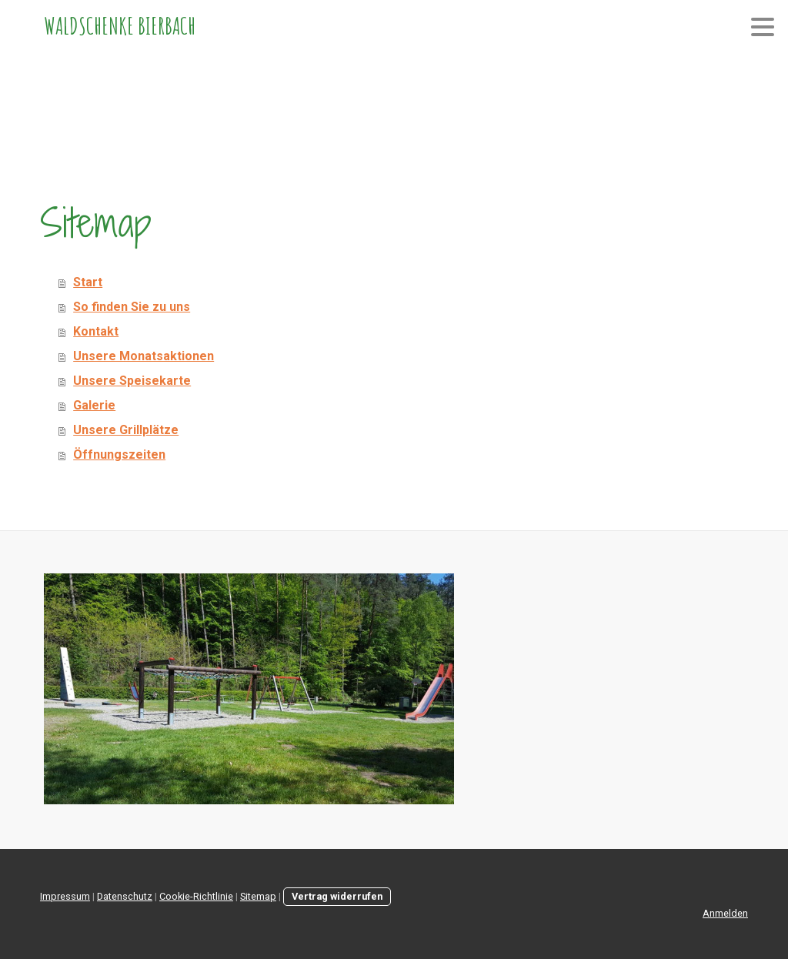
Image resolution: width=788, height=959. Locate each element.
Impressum (65, 896)
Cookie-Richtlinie (196, 896)
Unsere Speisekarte (132, 380)
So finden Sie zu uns (131, 306)
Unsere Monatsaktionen (143, 356)
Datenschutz (124, 896)
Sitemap (258, 896)
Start (87, 282)
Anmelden (725, 913)
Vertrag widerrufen (337, 896)
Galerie (94, 405)
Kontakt (96, 331)
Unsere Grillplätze (126, 430)
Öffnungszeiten (119, 454)
